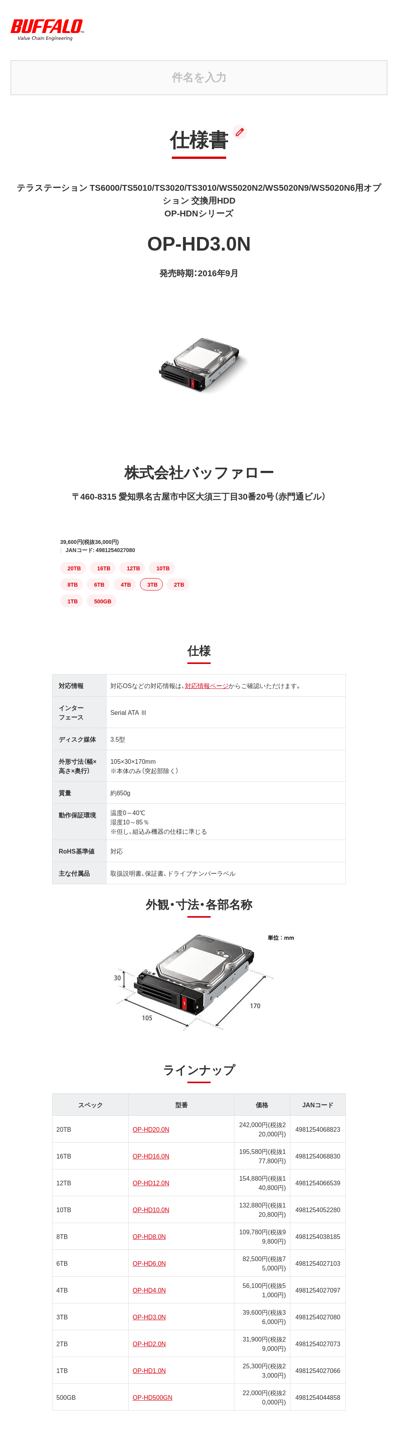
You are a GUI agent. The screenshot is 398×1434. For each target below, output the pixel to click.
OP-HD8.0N (149, 1236)
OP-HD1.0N (149, 1370)
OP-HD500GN (152, 1397)
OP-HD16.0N (151, 1155)
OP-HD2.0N (149, 1343)
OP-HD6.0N (149, 1263)
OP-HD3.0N (149, 1316)
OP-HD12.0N (151, 1182)
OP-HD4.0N (149, 1290)
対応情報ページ (207, 685)
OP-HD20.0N (151, 1129)
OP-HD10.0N (151, 1209)
